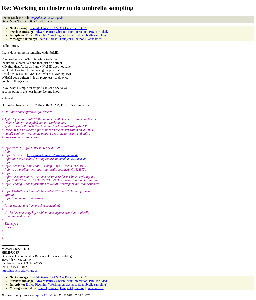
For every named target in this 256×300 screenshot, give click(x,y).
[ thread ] (53, 39)
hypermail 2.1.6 (43, 295)
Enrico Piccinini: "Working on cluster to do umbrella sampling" (66, 35)
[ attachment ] (95, 39)
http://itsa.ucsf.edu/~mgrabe (19, 270)
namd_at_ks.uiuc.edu (72, 158)
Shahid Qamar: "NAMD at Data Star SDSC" (58, 28)
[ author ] (80, 39)
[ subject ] (66, 39)
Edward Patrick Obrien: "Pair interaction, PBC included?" (72, 31)
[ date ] (42, 39)
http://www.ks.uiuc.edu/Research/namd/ (52, 155)
